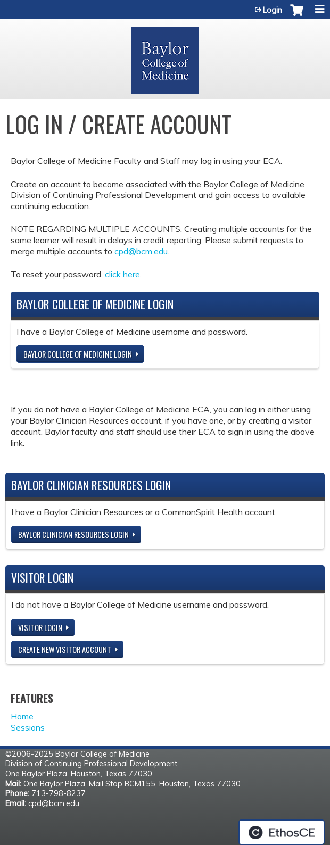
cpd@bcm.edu (141, 251)
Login (272, 10)
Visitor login (40, 627)
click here (122, 274)
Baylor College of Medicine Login (77, 354)
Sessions (28, 727)
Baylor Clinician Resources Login (73, 534)
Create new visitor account (64, 649)
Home (22, 716)
